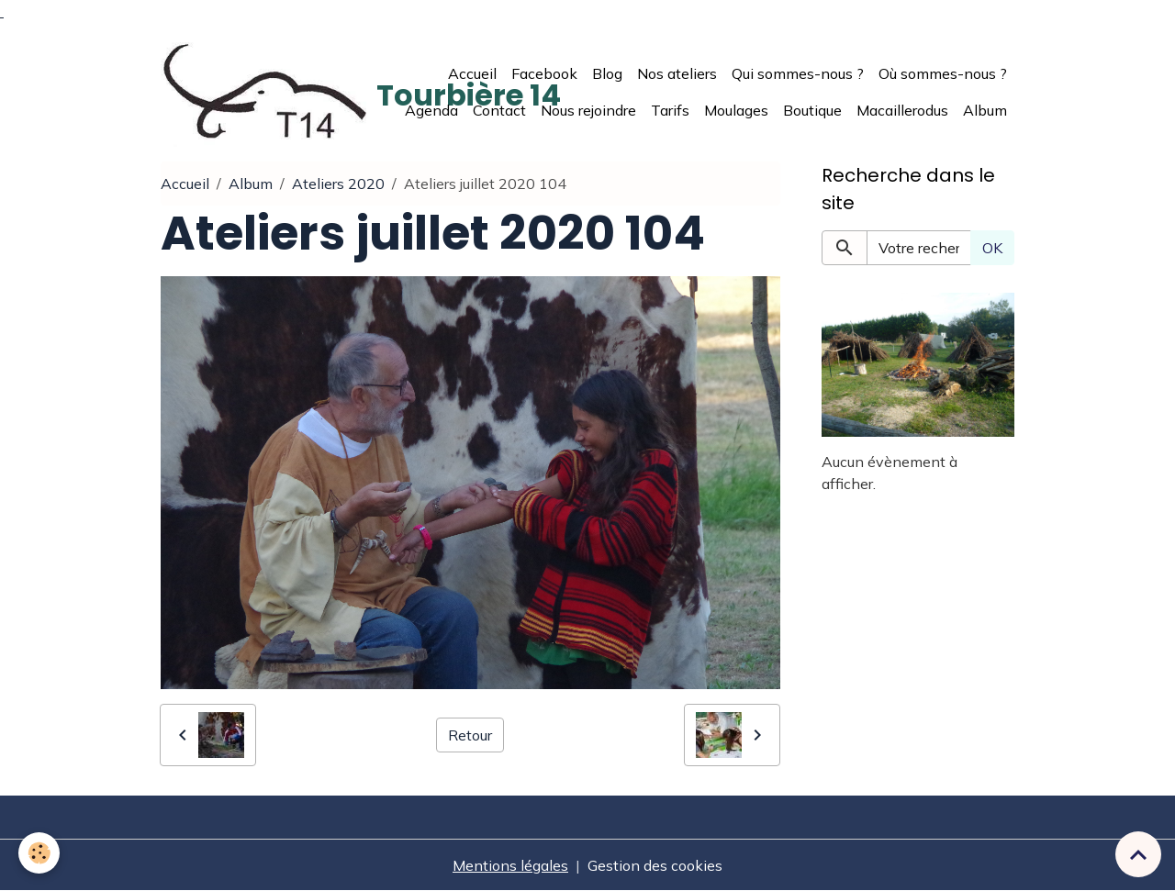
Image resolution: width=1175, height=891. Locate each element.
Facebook (544, 73)
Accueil (472, 73)
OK (992, 248)
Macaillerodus (902, 110)
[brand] (266, 92)
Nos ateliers (677, 73)
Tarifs (670, 110)
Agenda (431, 110)
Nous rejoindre (588, 110)
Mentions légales (510, 865)
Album (985, 110)
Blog (607, 73)
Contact (499, 110)
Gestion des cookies (655, 865)
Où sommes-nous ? (942, 73)
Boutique (812, 110)
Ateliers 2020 (338, 183)
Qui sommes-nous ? (798, 73)
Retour (470, 735)
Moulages (736, 110)
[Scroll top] (1138, 854)
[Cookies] (39, 853)
